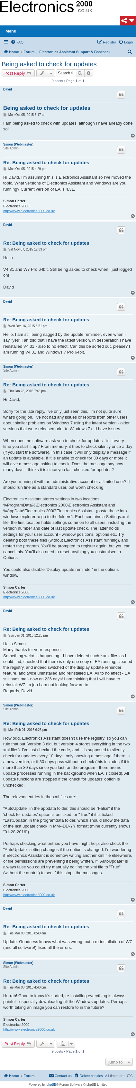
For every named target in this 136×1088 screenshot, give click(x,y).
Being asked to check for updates (49, 64)
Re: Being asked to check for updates (46, 162)
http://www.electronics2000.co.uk (29, 211)
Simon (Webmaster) (18, 144)
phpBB (51, 1084)
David (7, 89)
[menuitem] (17, 42)
